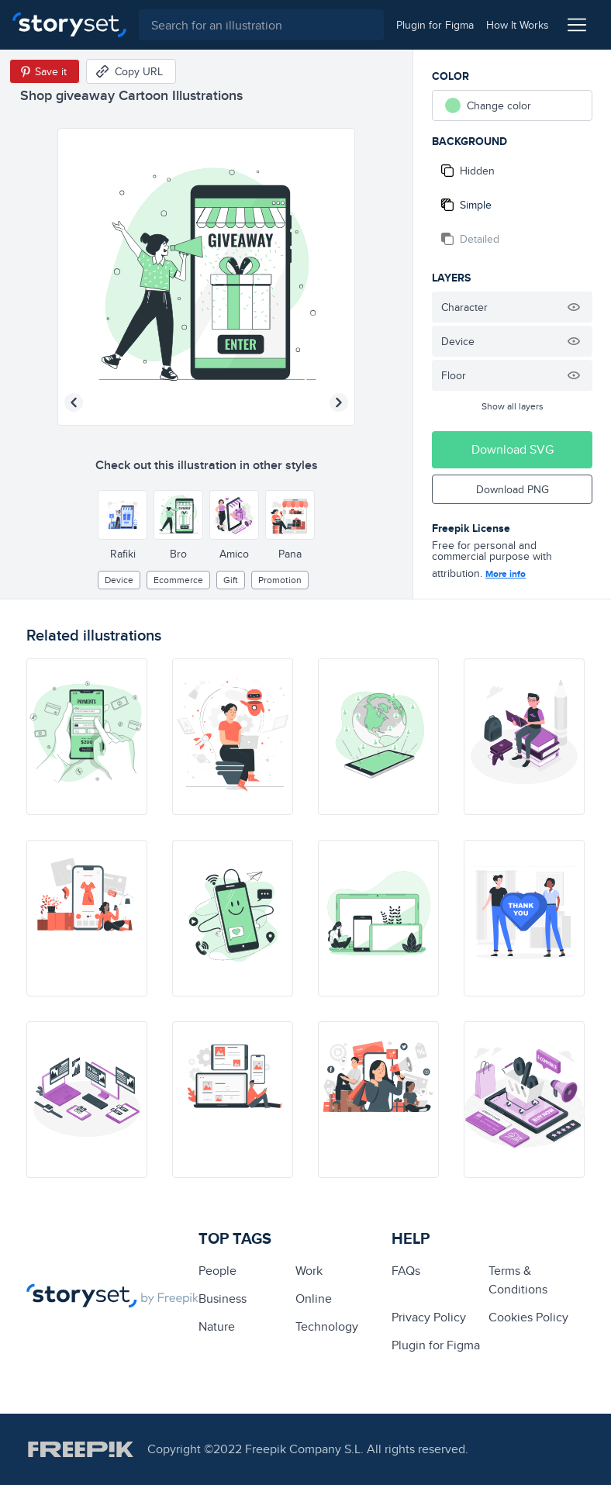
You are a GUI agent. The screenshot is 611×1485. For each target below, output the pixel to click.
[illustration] (86, 736)
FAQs (406, 1271)
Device (119, 579)
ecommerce (178, 579)
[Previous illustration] (73, 402)
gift (230, 579)
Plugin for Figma (436, 1345)
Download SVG (512, 449)
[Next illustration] (339, 402)
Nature (216, 1326)
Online (313, 1298)
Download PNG (512, 489)
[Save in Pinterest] (44, 71)
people (217, 1271)
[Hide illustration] (573, 307)
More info (505, 574)
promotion (280, 579)
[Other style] (122, 515)
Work (309, 1271)
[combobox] (261, 24)
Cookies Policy (528, 1317)
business (222, 1298)
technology (326, 1326)
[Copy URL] (131, 71)
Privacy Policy (429, 1317)
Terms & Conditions (517, 1280)
